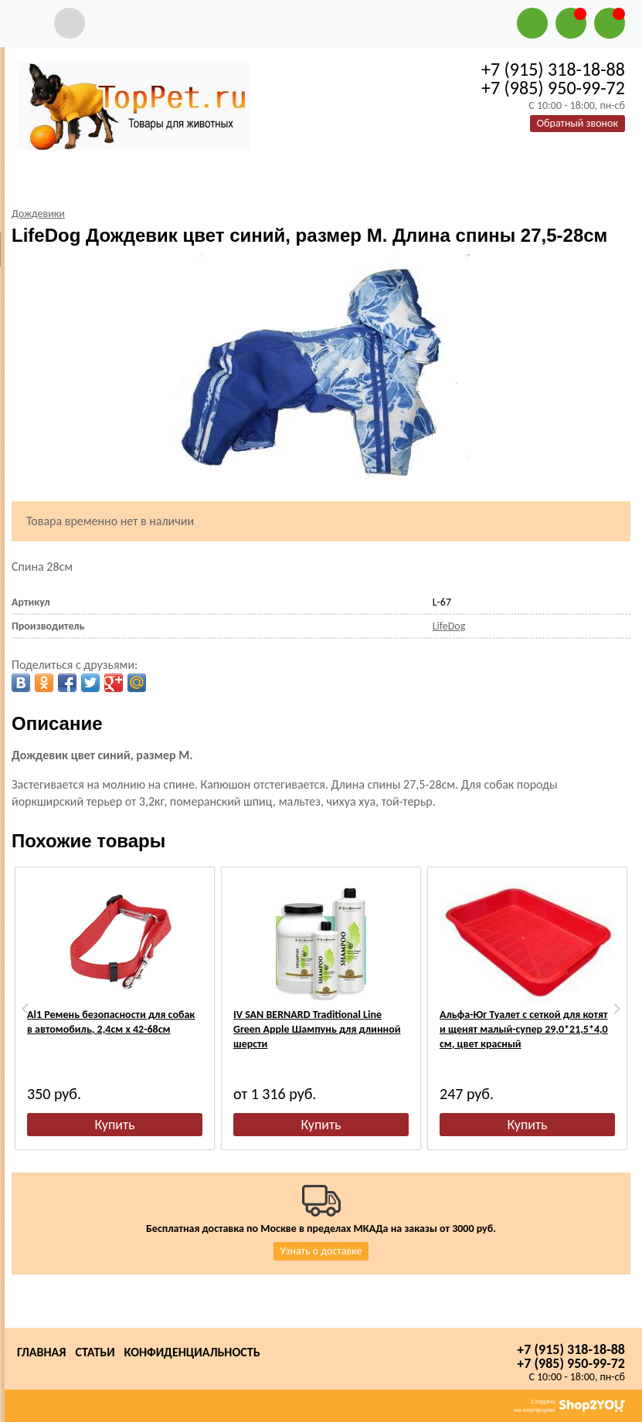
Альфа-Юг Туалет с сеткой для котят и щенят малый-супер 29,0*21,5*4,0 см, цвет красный (524, 1029)
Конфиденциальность (192, 1352)
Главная (41, 1352)
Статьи (94, 1352)
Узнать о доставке (321, 1250)
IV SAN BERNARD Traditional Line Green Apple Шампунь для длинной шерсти (317, 1029)
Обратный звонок (577, 123)
